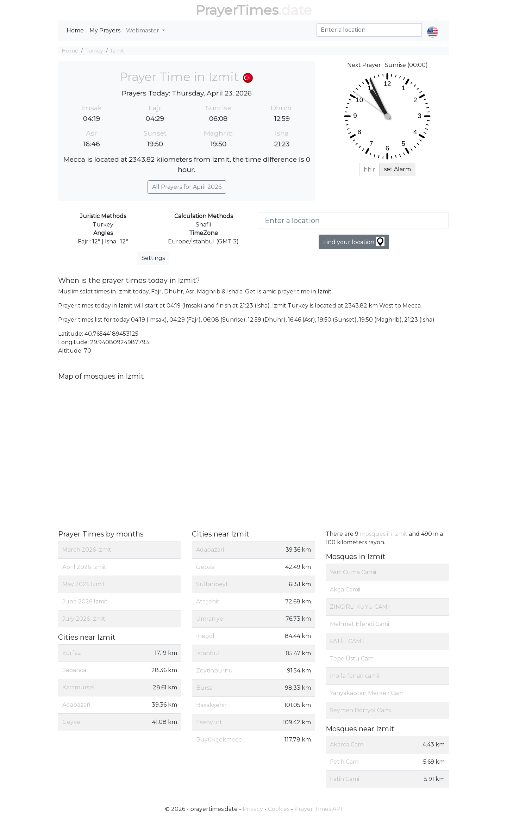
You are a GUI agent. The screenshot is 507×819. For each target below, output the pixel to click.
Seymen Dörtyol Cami (360, 710)
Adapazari (76, 704)
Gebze (205, 567)
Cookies (278, 809)
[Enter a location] (354, 220)
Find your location (353, 241)
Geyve (71, 722)
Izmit (117, 51)
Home (75, 30)
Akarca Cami (347, 744)
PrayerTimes (236, 10)
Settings (153, 258)
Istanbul (208, 653)
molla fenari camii (354, 675)
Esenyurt (209, 722)
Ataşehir (207, 601)
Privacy (253, 809)
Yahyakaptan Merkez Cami (367, 693)
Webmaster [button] (143, 30)
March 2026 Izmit (86, 549)
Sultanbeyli (212, 584)
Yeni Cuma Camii (353, 572)
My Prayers (104, 30)
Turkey (94, 51)
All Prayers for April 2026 (186, 187)
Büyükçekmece (219, 739)
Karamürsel (78, 687)
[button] (432, 26)
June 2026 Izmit (85, 601)
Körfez (71, 653)
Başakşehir (211, 705)
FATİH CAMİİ (347, 641)
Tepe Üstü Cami (352, 658)
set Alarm (397, 169)
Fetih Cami (344, 761)
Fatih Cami (344, 779)
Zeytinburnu (214, 670)
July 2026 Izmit (83, 618)
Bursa (204, 687)
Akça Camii (345, 589)
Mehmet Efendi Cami (359, 624)
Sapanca (74, 670)
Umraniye (209, 618)
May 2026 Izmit (83, 584)
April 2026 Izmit (84, 567)
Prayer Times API (318, 809)
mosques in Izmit (383, 534)
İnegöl (205, 636)
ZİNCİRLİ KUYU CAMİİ (360, 606)
